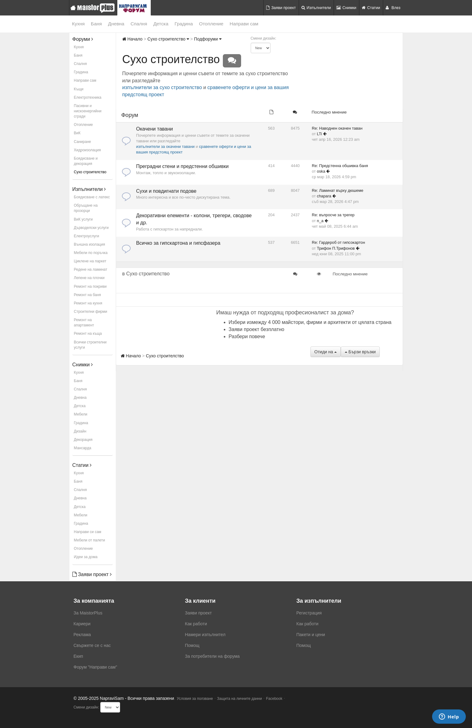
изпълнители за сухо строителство (162, 87)
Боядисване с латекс (92, 197)
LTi (319, 133)
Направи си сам (88, 532)
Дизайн (80, 431)
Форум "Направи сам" (95, 667)
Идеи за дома (85, 557)
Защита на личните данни (239, 698)
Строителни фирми (90, 311)
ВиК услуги (83, 219)
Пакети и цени (311, 634)
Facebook (274, 698)
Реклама (82, 634)
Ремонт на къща (88, 333)
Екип (78, 656)
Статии (371, 7)
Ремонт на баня (87, 295)
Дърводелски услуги (91, 228)
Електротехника (88, 97)
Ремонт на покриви (90, 286)
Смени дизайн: (263, 38)
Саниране (82, 142)
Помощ (192, 645)
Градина (184, 23)
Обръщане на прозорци (86, 208)
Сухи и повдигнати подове (166, 191)
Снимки (346, 7)
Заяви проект (281, 7)
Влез (393, 7)
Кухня (78, 23)
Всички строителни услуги (90, 345)
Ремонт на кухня (88, 303)
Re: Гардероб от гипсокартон (338, 242)
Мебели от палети (89, 540)
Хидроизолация (87, 150)
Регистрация (309, 612)
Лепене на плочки (89, 278)
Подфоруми (208, 39)
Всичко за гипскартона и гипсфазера (178, 243)
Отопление (211, 23)
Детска (160, 23)
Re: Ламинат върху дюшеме (337, 190)
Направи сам (244, 23)
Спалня (139, 23)
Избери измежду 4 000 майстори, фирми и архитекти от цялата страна (310, 322)
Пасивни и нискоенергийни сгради (88, 111)
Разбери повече (247, 336)
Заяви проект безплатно (256, 329)
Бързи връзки (360, 351)
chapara (324, 196)
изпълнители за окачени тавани (165, 146)
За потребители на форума (212, 656)
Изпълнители (316, 7)
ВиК (77, 133)
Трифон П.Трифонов (336, 248)
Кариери (82, 623)
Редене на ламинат (90, 269)
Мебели (80, 414)
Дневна (116, 23)
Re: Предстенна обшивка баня (340, 165)
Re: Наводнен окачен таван (337, 128)
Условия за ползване (195, 698)
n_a (320, 220)
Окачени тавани (154, 128)
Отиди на (325, 351)
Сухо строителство (90, 172)
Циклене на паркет (90, 261)
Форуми (82, 39)
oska (321, 171)
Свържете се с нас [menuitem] (92, 645)
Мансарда (82, 448)
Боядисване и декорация (86, 161)
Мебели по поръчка (91, 253)
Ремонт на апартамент (84, 322)
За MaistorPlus (88, 612)
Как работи (196, 623)
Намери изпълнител (205, 634)
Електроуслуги (86, 236)
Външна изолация (89, 244)
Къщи (79, 89)
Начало (132, 39)
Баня (96, 23)
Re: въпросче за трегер (333, 215)
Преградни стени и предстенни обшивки (182, 166)
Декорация (83, 439)
